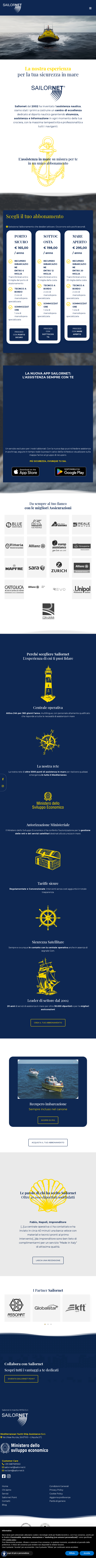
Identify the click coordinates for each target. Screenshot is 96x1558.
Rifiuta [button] (72, 1553)
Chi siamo (6, 1490)
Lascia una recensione (48, 1260)
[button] (45, 1324)
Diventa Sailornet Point (21, 1379)
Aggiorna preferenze (60, 1497)
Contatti (6, 1501)
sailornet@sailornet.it (15, 1467)
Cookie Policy (56, 1493)
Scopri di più (48, 1120)
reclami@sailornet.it (14, 1470)
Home (5, 1486)
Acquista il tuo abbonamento (48, 1142)
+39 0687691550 (12, 1464)
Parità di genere (58, 1501)
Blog (4, 1505)
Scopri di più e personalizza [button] (17, 1553)
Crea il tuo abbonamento (48, 1023)
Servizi (5, 1493)
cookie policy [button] (11, 1540)
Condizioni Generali (59, 1486)
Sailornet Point (9, 1497)
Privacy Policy (56, 1490)
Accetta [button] (87, 1553)
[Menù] (90, 8)
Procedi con (19, 335)
